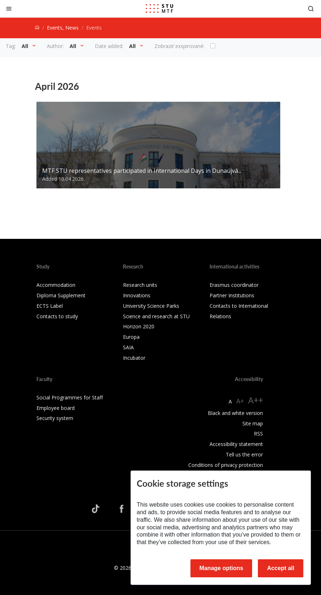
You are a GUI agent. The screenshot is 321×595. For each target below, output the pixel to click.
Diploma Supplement (60, 295)
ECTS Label (49, 305)
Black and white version (235, 413)
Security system (54, 418)
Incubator (134, 357)
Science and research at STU (156, 316)
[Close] (9, 8)
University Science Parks (151, 305)
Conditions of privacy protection (225, 464)
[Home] (37, 27)
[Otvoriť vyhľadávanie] (311, 8)
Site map (252, 423)
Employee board (55, 407)
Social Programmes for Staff (69, 397)
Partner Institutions (232, 295)
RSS (258, 433)
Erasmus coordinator (234, 284)
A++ (255, 400)
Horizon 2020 (138, 326)
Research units (140, 284)
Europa (131, 336)
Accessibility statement (236, 444)
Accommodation (55, 284)
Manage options (221, 568)
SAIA (128, 347)
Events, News (63, 27)
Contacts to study (57, 316)
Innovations (136, 295)
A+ (240, 401)
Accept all (280, 568)
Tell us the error (244, 454)
